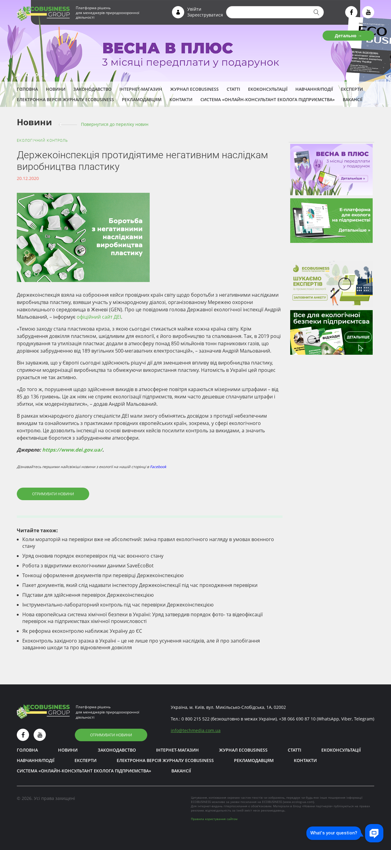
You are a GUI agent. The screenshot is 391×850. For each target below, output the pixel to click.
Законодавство (92, 89)
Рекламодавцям (142, 99)
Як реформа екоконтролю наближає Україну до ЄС (82, 631)
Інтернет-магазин (140, 89)
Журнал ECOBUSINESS (194, 89)
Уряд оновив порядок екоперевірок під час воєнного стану (92, 555)
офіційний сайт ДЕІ (99, 316)
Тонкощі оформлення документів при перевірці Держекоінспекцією (103, 575)
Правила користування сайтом (214, 819)
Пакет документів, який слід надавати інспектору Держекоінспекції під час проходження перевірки (140, 585)
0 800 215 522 (195, 719)
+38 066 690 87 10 (297, 719)
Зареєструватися (205, 15)
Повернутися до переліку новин (114, 124)
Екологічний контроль (42, 140)
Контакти (181, 99)
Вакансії (352, 99)
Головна (27, 89)
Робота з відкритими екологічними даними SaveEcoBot (88, 565)
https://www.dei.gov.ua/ (72, 449)
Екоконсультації (267, 89)
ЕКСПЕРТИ (352, 89)
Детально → (348, 35)
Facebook (158, 466)
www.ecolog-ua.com (298, 802)
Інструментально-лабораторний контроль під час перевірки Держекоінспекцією (118, 604)
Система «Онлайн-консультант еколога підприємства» (267, 99)
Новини (55, 89)
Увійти (194, 9)
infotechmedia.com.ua (196, 730)
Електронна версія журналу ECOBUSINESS (65, 99)
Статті (233, 89)
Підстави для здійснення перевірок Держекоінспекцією (88, 595)
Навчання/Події (314, 89)
